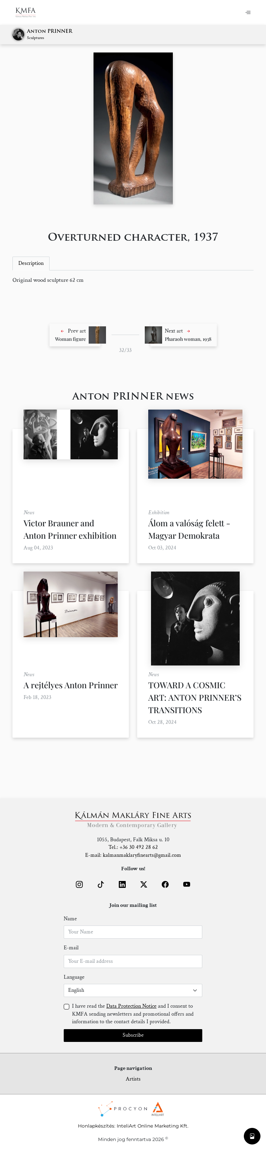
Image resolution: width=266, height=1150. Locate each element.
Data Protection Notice (131, 1006)
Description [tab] (31, 263)
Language (74, 977)
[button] (75, 335)
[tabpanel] (133, 280)
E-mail (71, 947)
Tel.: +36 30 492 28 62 (133, 847)
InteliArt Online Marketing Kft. (152, 1126)
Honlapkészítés (96, 1126)
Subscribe (133, 1035)
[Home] (29, 12)
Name (70, 918)
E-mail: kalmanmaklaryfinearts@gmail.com (133, 855)
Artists (133, 1079)
